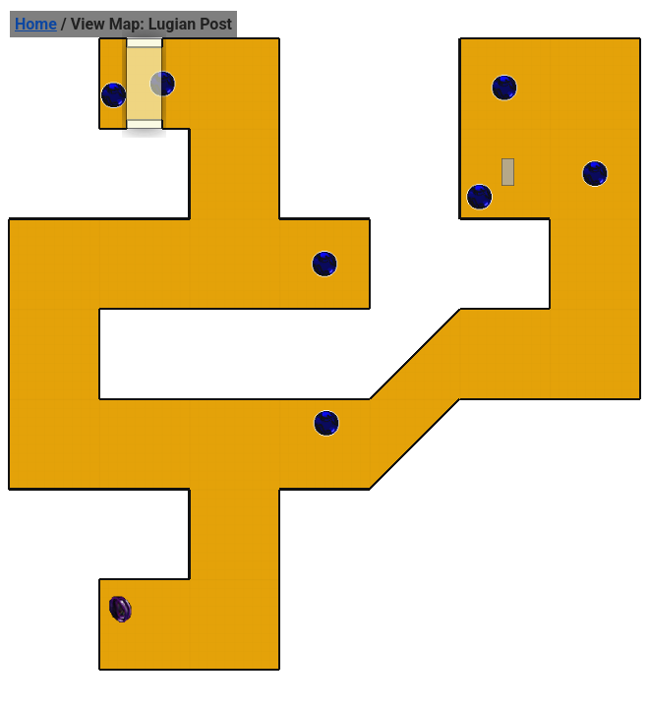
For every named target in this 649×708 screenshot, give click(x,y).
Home (36, 24)
